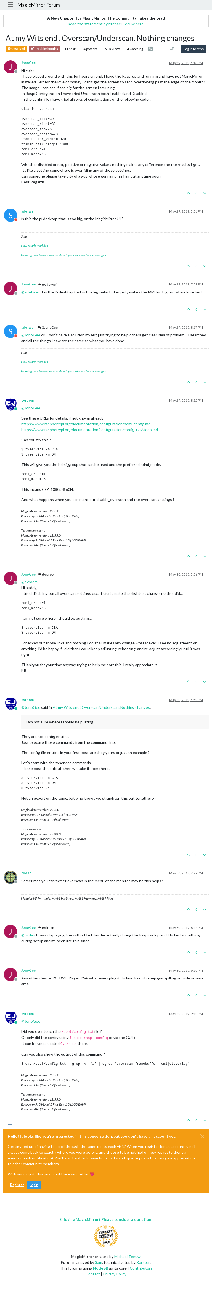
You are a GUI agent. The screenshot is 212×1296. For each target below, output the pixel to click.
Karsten (143, 1262)
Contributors (141, 1268)
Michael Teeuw (127, 1256)
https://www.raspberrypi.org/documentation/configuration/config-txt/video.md (89, 429)
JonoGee (28, 63)
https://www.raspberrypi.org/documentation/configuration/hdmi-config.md (85, 423)
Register (17, 1185)
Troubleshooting (44, 49)
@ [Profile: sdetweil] (30, 292)
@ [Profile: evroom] (29, 581)
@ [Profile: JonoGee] (30, 335)
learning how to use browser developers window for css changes (63, 255)
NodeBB (100, 1268)
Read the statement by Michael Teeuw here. (106, 23)
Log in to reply (194, 49)
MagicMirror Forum (38, 5)
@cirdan (46, 927)
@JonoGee (48, 327)
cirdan (26, 873)
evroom (27, 400)
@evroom (47, 574)
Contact (93, 1274)
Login (34, 1185)
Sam (98, 1262)
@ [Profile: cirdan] (28, 935)
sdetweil (28, 211)
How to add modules (34, 246)
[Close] (202, 1136)
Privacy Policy (114, 1274)
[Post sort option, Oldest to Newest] (172, 49)
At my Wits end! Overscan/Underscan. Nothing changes (101, 707)
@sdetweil (47, 284)
